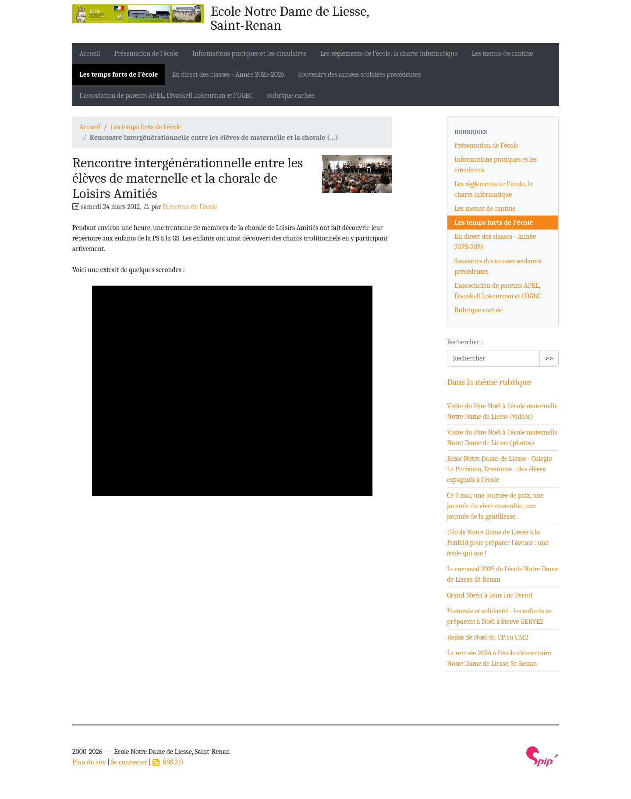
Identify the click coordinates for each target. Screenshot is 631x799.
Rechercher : (465, 342)
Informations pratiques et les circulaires (249, 53)
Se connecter (129, 762)
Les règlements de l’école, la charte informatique (388, 53)
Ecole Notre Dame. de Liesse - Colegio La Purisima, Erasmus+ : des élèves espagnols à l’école (499, 469)
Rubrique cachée (291, 95)
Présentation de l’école (146, 53)
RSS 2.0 (167, 762)
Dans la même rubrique (489, 382)
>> (549, 358)
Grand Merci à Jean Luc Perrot (490, 595)
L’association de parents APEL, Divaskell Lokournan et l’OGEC (166, 95)
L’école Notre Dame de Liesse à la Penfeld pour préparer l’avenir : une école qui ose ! (498, 542)
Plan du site (89, 762)
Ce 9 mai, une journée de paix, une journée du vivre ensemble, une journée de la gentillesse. (495, 505)
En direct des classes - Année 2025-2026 (228, 74)
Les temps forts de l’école (118, 74)
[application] (232, 391)
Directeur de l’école (190, 207)
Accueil (89, 53)
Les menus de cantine (502, 53)
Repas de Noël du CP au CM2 (487, 637)
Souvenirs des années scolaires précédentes (359, 74)
